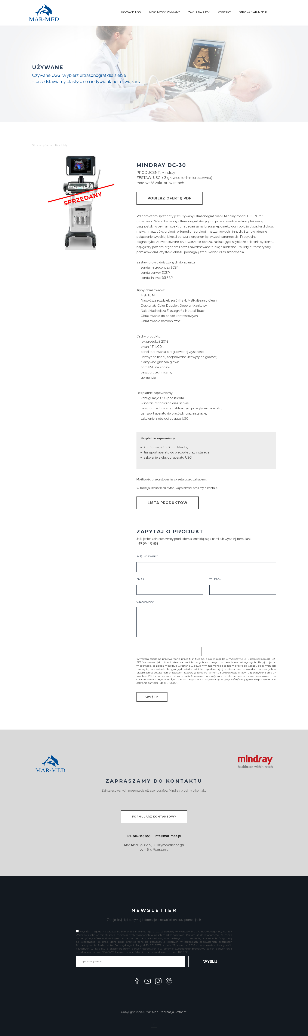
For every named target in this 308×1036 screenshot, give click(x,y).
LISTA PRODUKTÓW (168, 503)
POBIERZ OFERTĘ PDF (169, 198)
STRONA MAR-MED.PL (253, 12)
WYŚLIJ (151, 697)
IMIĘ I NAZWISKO (206, 563)
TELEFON (242, 586)
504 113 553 (141, 836)
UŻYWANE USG (131, 12)
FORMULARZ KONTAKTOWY (154, 816)
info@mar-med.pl (168, 836)
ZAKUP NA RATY (198, 12)
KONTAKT (224, 12)
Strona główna (42, 145)
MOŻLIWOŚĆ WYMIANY (164, 12)
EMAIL (169, 586)
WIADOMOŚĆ (206, 618)
